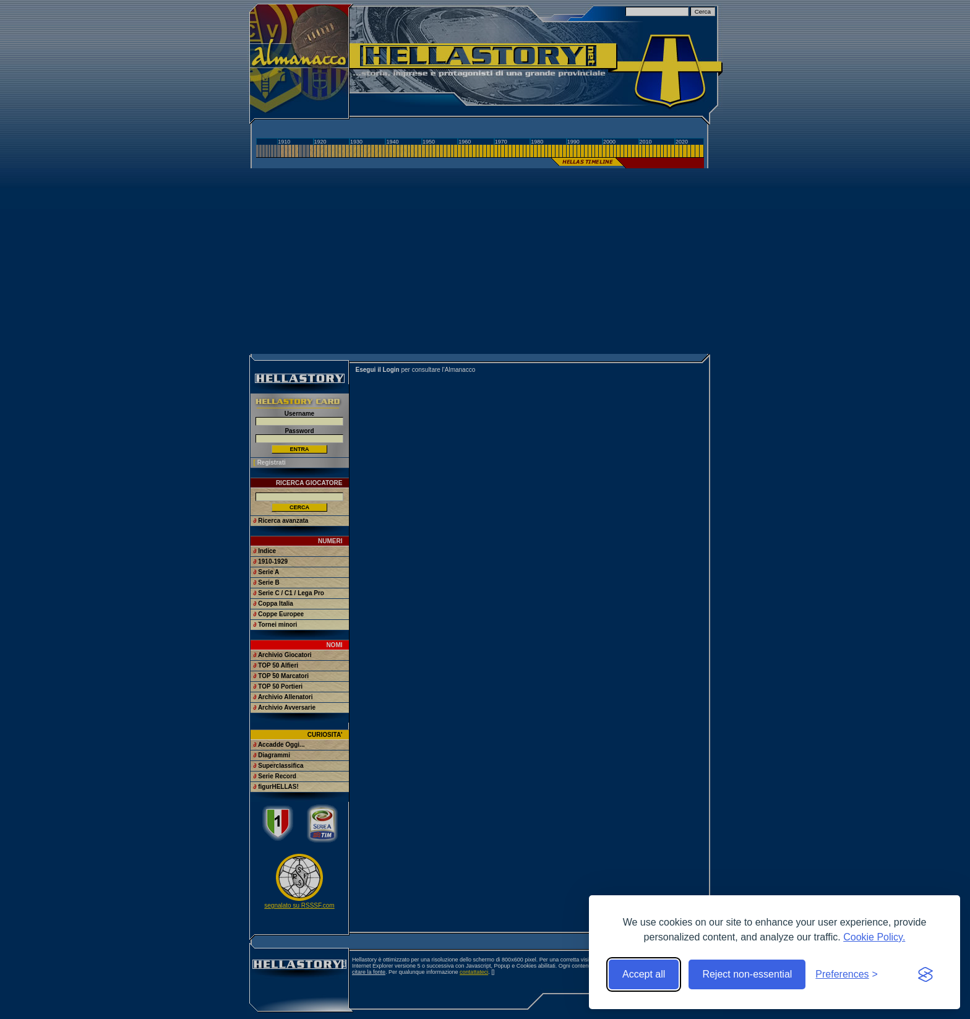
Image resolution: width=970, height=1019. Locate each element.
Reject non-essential (747, 974)
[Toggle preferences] (846, 974)
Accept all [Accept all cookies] (643, 974)
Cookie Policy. (874, 937)
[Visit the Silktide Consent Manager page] (925, 974)
